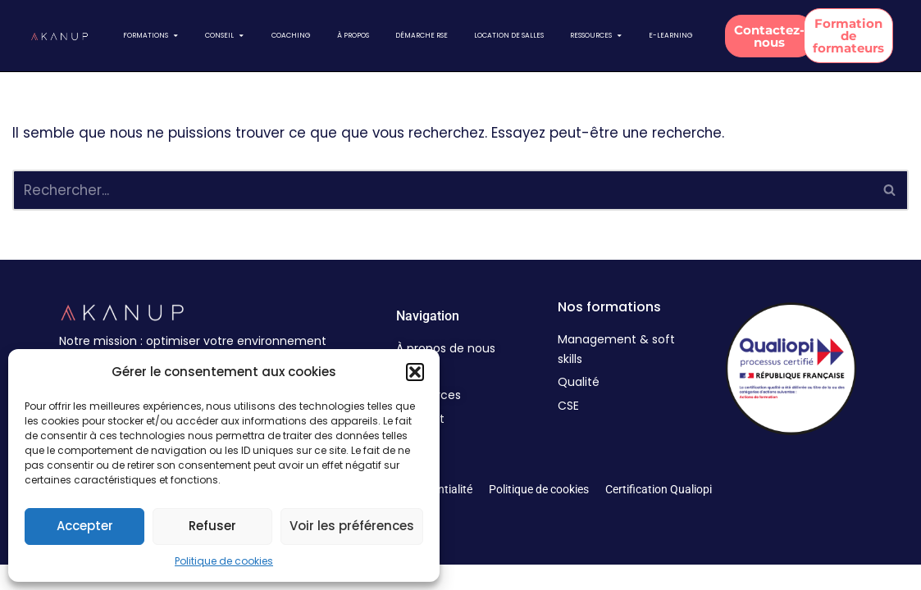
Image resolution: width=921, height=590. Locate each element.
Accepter (85, 525)
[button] (415, 372)
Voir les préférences (352, 525)
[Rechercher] (442, 190)
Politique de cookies (224, 561)
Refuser (212, 525)
